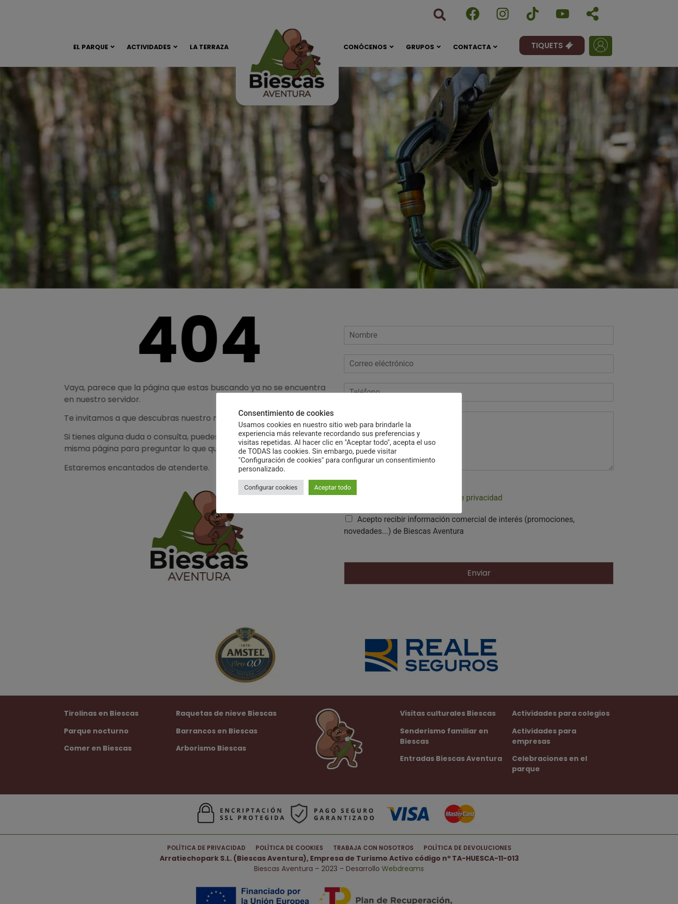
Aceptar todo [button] (332, 487)
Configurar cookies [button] (271, 487)
